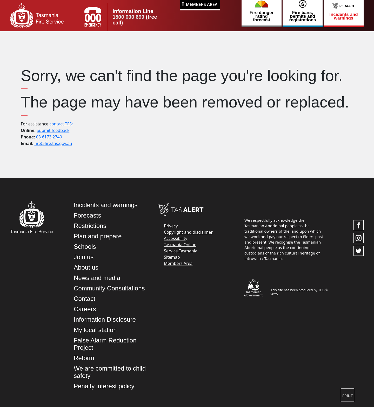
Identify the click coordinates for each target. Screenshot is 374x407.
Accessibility (175, 238)
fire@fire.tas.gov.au (53, 143)
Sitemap (172, 257)
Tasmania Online (180, 244)
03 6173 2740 (49, 137)
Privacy (171, 226)
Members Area (202, 4)
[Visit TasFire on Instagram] (358, 238)
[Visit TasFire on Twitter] (358, 251)
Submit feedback (53, 130)
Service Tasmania (180, 251)
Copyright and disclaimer (188, 232)
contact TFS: (61, 124)
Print (347, 395)
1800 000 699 (128, 17)
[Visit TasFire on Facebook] (358, 225)
